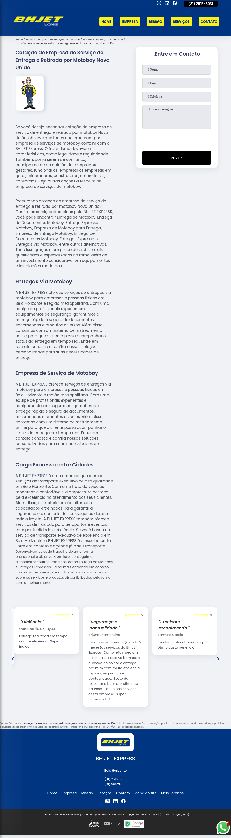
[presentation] (176, 139)
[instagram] (159, 4)
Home (106, 21)
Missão (155, 21)
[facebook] (175, 4)
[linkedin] (167, 4)
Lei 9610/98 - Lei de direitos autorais (123, 727)
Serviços (181, 21)
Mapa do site (145, 793)
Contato (209, 21)
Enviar (176, 158)
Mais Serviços (172, 793)
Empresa (130, 21)
